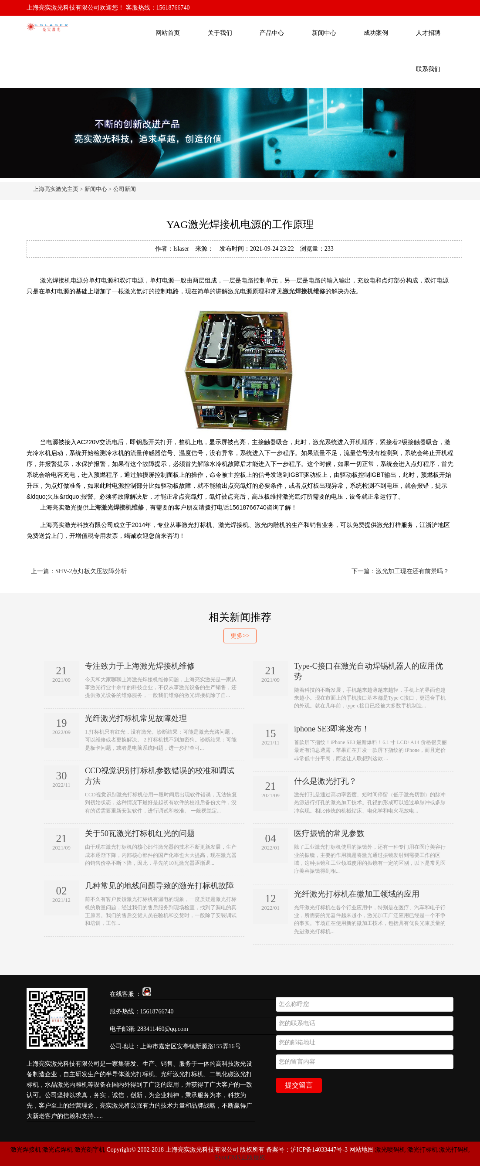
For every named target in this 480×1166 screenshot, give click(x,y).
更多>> (240, 635)
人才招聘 (428, 33)
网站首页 (167, 33)
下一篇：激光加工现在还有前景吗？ (400, 571)
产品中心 (272, 33)
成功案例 (376, 33)
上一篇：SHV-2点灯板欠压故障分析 (79, 571)
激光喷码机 (390, 1149)
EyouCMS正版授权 (240, 1157)
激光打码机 (454, 1149)
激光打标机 (422, 1149)
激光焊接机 (26, 1149)
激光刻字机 (89, 1149)
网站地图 (361, 1149)
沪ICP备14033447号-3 (319, 1149)
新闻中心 (324, 33)
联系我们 (428, 69)
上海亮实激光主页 (55, 189)
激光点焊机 (57, 1149)
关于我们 (220, 33)
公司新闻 (124, 189)
